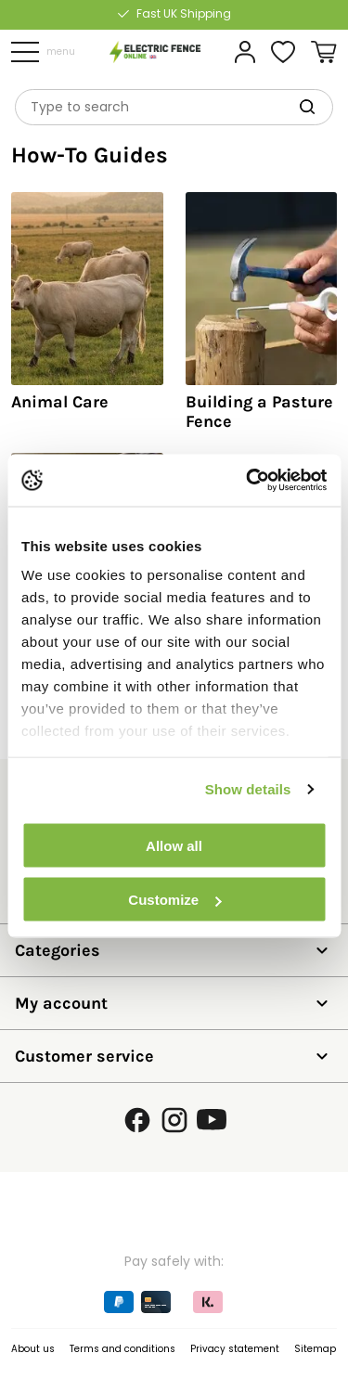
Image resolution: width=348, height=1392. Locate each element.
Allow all (174, 845)
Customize (174, 900)
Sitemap (315, 1349)
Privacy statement (234, 1349)
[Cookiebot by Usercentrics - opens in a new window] (248, 481)
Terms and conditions (122, 1349)
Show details (248, 789)
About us (33, 1349)
